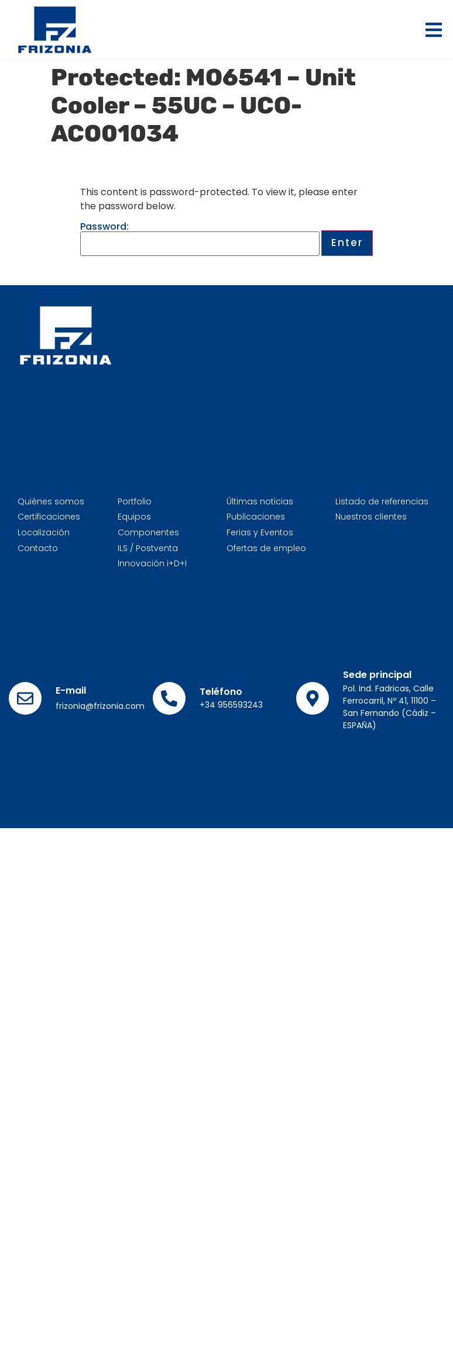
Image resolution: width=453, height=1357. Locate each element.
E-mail (71, 690)
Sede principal (377, 674)
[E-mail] (25, 698)
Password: (200, 239)
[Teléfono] (169, 698)
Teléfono (221, 691)
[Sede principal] (312, 698)
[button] (434, 30)
